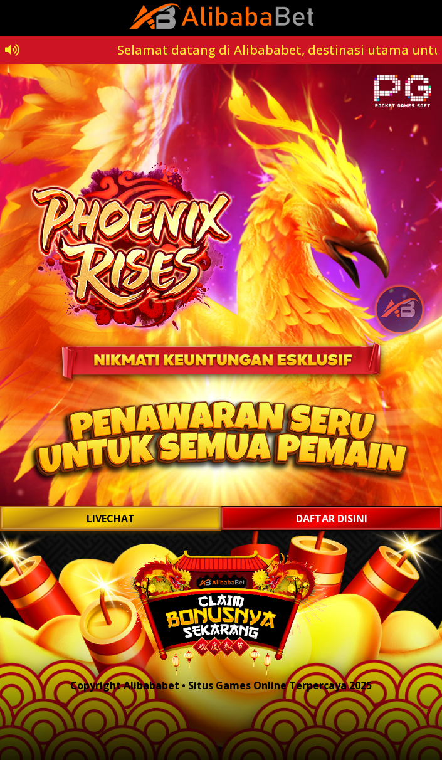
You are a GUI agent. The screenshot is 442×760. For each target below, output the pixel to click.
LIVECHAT (111, 518)
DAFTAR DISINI (331, 518)
